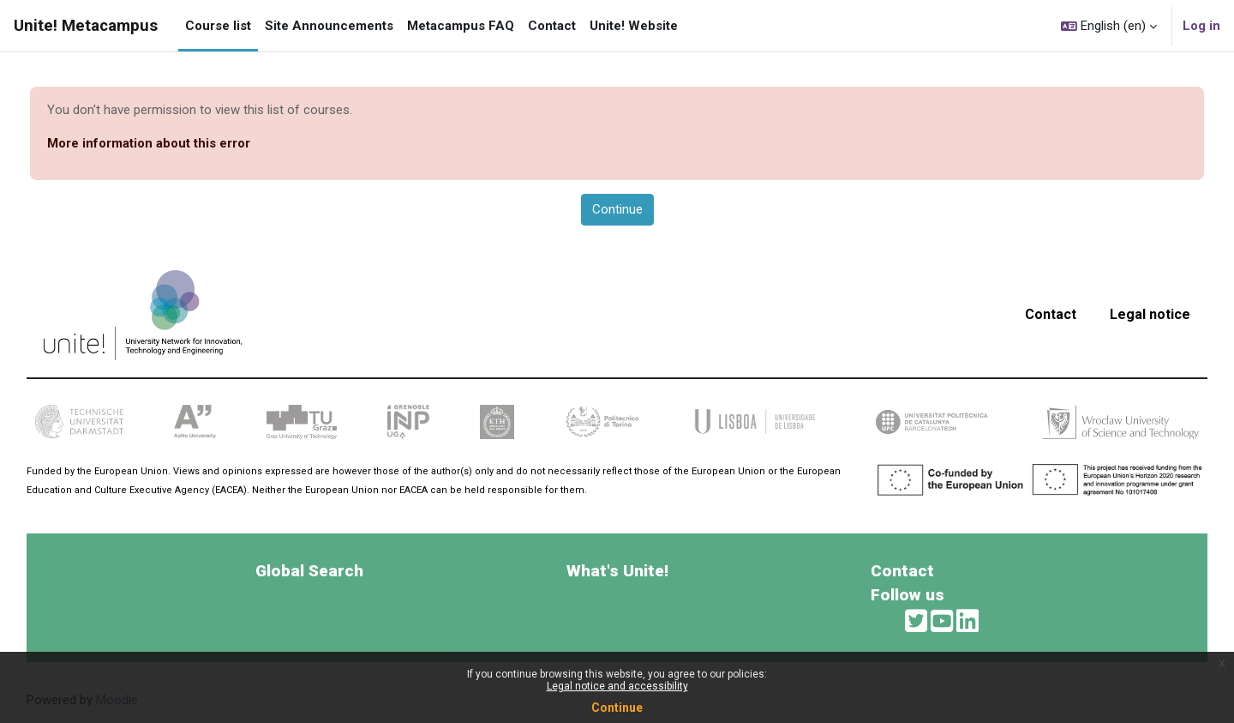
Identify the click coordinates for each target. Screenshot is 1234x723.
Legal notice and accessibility (617, 686)
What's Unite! (617, 571)
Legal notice (1150, 314)
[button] (1109, 25)
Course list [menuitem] (218, 25)
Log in (1201, 25)
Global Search (309, 571)
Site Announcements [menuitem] (329, 25)
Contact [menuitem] (552, 25)
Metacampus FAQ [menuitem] (460, 25)
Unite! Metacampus (86, 25)
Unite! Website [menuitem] (634, 25)
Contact (1050, 314)
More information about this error (148, 143)
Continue (617, 707)
